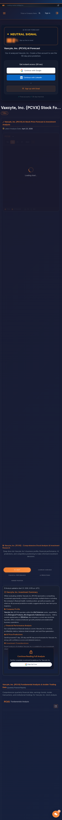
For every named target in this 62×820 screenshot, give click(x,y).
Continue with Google (31, 70)
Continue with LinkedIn (31, 77)
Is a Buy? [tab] (17, 570)
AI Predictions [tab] (45, 575)
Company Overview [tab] (45, 570)
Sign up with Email (31, 88)
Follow (5, 113)
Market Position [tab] (17, 580)
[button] (56, 814)
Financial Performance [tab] (17, 575)
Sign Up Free (31, 664)
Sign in (47, 13)
